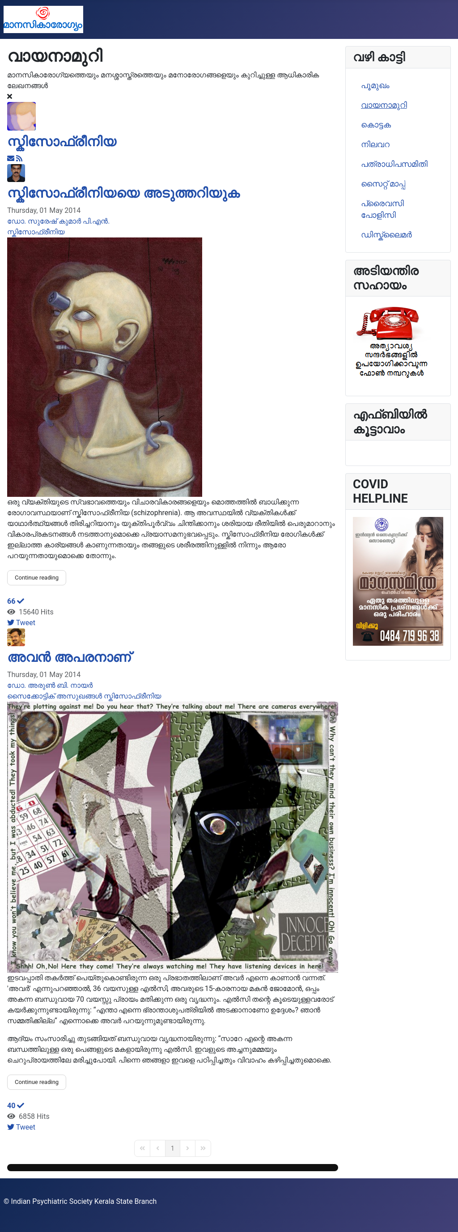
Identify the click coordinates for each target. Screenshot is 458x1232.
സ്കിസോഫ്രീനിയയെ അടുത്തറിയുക (123, 193)
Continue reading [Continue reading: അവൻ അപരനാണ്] (37, 1082)
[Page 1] (172, 1148)
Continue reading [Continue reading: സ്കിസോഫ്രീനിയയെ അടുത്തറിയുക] (37, 577)
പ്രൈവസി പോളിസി (382, 209)
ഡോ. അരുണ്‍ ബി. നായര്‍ (50, 685)
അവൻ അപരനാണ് (69, 657)
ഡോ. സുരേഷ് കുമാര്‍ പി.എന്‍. (58, 221)
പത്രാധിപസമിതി (394, 164)
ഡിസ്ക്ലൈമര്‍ (386, 234)
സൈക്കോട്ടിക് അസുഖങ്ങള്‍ (54, 696)
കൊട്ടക (376, 124)
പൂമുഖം (375, 85)
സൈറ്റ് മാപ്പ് (383, 183)
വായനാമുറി (384, 105)
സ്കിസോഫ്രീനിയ (61, 141)
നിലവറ (375, 144)
